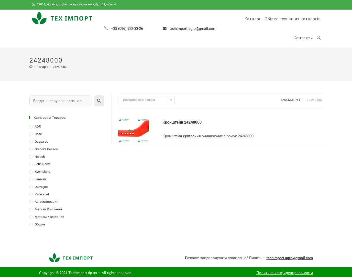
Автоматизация (46, 201)
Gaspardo (41, 141)
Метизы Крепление (49, 217)
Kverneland (42, 171)
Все (320, 100)
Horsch (40, 157)
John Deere (43, 164)
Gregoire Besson (46, 149)
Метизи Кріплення (49, 209)
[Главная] (31, 67)
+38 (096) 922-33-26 (127, 28)
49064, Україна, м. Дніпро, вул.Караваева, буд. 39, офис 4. (74, 4)
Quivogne (41, 187)
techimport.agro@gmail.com (193, 28)
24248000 (59, 67)
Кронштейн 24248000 (182, 122)
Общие (40, 224)
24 (313, 100)
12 (306, 100)
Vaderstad (42, 194)
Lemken (40, 179)
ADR (38, 126)
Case (38, 134)
